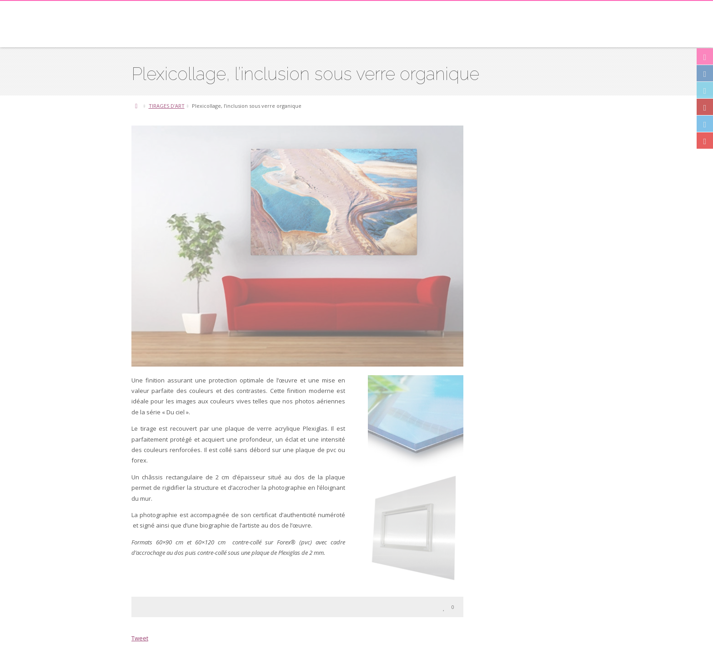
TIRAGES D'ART (167, 105)
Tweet (139, 638)
